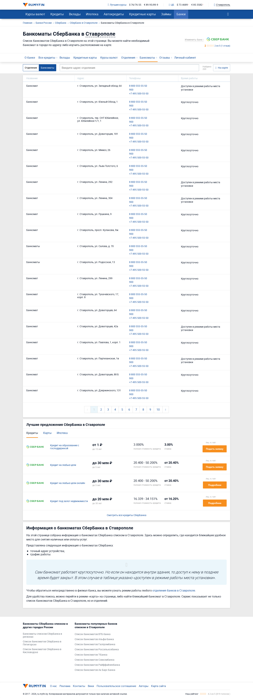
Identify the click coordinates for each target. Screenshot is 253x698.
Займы (166, 14)
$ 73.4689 (182, 4)
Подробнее (214, 485)
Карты (47, 433)
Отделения (128, 57)
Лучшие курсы (117, 4)
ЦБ (171, 4)
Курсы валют (35, 14)
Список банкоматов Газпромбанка (95, 644)
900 (131, 89)
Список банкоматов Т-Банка (91, 654)
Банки (181, 14)
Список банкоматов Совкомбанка (94, 659)
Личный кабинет (185, 57)
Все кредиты (46, 57)
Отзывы (164, 57)
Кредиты (57, 14)
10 (158, 409)
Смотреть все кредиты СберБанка (126, 515)
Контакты (79, 685)
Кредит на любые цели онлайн (67, 483)
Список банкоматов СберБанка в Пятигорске (42, 643)
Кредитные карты (142, 14)
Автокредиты (114, 14)
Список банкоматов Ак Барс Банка (95, 670)
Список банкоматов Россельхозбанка (97, 649)
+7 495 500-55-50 (138, 93)
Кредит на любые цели (63, 465)
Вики (91, 685)
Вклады (75, 14)
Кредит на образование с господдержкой (64, 447)
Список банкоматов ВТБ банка (93, 634)
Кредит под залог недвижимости (69, 501)
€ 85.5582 (196, 4)
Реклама (65, 685)
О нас (53, 685)
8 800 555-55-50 (138, 85)
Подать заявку (214, 448)
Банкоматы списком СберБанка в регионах (42, 635)
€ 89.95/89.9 (151, 4)
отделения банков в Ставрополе (174, 590)
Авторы (143, 685)
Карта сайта (158, 685)
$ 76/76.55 (135, 4)
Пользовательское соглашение (116, 685)
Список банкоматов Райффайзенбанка (97, 664)
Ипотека (92, 14)
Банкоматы (147, 57)
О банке (30, 57)
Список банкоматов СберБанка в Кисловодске (42, 651)
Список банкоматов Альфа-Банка (94, 639)
